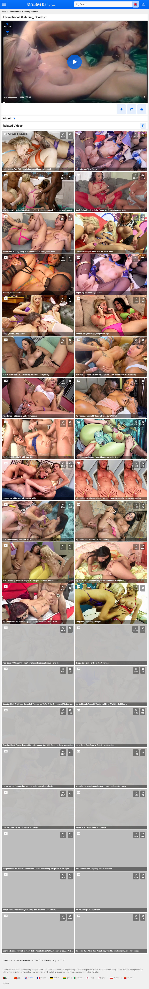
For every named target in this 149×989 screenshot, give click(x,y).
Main (3, 11)
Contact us (7, 960)
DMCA (37, 960)
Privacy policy (50, 960)
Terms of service (23, 960)
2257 (62, 960)
